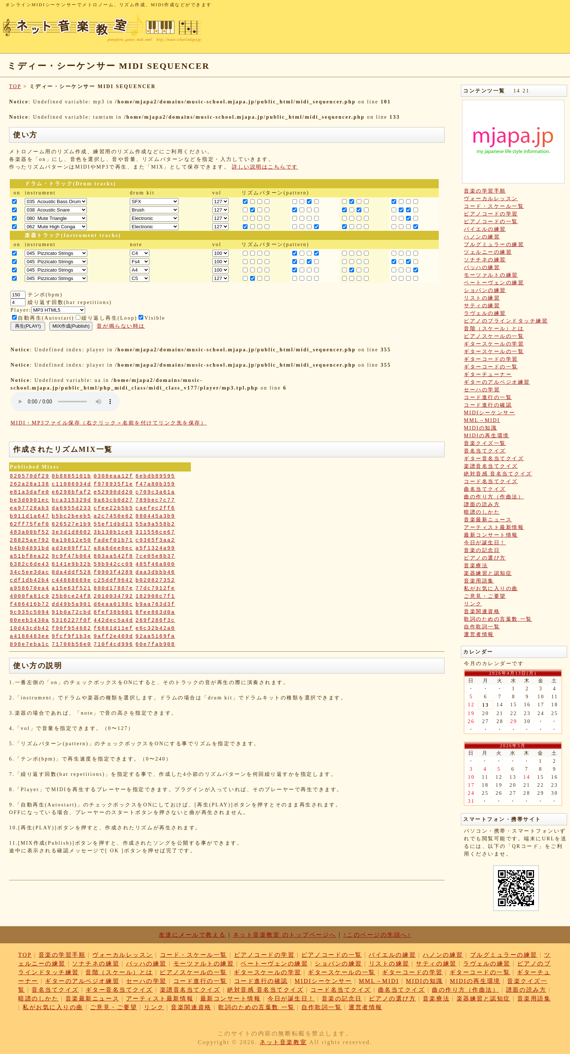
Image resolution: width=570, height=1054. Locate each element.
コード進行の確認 (488, 405)
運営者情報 (479, 634)
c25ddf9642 (113, 580)
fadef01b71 (113, 540)
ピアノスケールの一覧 (494, 336)
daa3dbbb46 (155, 572)
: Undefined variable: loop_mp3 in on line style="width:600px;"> (65, 401)
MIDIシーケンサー (489, 412)
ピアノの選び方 (485, 558)
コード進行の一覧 (488, 397)
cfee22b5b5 (113, 508)
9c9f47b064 (71, 556)
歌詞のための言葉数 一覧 (498, 619)
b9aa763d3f (155, 604)
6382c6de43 (29, 564)
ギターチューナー (488, 374)
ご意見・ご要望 (485, 596)
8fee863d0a (155, 612)
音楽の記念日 (482, 550)
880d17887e (113, 588)
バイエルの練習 (485, 229)
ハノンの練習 (482, 237)
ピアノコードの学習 (491, 214)
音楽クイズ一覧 (485, 443)
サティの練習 (482, 305)
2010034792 (113, 596)
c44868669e (71, 580)
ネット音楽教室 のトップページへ (284, 935)
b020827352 (155, 580)
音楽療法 (476, 565)
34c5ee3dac (29, 572)
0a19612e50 (71, 540)
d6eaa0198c (113, 604)
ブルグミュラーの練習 (494, 244)
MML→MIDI (482, 420)
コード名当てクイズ (491, 481)
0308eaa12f (113, 476)
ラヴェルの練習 (485, 313)
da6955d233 (71, 508)
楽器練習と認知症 (488, 573)
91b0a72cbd (71, 612)
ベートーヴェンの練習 (494, 282)
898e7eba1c (29, 644)
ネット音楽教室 (283, 1042)
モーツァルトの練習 (491, 275)
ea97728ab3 (29, 508)
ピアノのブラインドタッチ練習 (506, 321)
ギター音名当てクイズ (494, 458)
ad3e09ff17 (71, 548)
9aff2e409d (113, 636)
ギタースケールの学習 (494, 344)
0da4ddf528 (71, 572)
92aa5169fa (155, 636)
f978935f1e (113, 484)
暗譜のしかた (482, 512)
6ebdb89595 (155, 476)
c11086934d (71, 484)
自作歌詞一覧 (482, 626)
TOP (15, 86)
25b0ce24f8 (71, 596)
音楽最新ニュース (488, 519)
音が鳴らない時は (121, 326)
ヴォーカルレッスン (491, 198)
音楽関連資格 (482, 611)
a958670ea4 (29, 588)
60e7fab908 (155, 644)
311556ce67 (155, 532)
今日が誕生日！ (485, 542)
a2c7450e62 (113, 516)
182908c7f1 (155, 596)
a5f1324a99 (155, 548)
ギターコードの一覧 (491, 367)
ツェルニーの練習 (488, 252)
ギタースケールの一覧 (494, 351)
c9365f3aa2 (155, 540)
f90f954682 (71, 628)
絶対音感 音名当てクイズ (498, 474)
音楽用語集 (479, 581)
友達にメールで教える (192, 935)
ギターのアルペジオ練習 (497, 382)
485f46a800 (155, 564)
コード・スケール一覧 (494, 206)
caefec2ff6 (155, 508)
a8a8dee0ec (113, 548)
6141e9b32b (71, 564)
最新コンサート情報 (491, 535)
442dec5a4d (113, 620)
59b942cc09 (113, 564)
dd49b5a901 (71, 604)
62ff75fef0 (29, 524)
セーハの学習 (482, 389)
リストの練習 (482, 298)
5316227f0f (71, 620)
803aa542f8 (113, 556)
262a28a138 (29, 484)
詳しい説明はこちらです (265, 167)
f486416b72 (29, 604)
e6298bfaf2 (71, 492)
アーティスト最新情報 (494, 527)
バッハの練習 (482, 267)
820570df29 (29, 476)
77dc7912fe (155, 588)
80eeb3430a (29, 620)
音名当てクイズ (485, 451)
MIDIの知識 (480, 428)
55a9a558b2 (155, 524)
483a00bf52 (29, 532)
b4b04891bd (29, 548)
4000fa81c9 (29, 596)
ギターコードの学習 (491, 359)
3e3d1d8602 (71, 532)
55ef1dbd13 (113, 524)
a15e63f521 (71, 588)
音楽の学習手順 (485, 191)
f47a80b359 (155, 484)
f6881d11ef (113, 628)
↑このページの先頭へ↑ (377, 935)
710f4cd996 (113, 644)
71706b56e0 (71, 644)
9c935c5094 (29, 612)
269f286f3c (155, 620)
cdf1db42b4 (29, 580)
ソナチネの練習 (485, 259)
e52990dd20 (113, 492)
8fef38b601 (113, 612)
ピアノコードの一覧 (491, 221)
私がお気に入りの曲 (491, 588)
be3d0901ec (29, 500)
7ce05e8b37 (155, 556)
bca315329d (71, 500)
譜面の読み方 (482, 504)
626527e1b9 (71, 524)
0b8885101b (71, 476)
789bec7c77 (155, 500)
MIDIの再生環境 (486, 435)
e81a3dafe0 (29, 492)
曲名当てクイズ (485, 489)
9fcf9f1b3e (71, 636)
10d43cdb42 (29, 628)
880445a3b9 (155, 516)
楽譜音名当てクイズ (491, 466)
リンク (473, 604)
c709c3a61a (155, 492)
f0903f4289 (113, 572)
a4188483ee (29, 636)
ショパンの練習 (485, 290)
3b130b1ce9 (113, 532)
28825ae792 (29, 540)
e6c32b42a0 (155, 628)
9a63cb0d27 (113, 500)
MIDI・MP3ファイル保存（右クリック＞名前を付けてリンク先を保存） (108, 423)
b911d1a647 (29, 516)
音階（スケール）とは (494, 328)
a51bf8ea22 (29, 556)
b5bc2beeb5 (71, 516)
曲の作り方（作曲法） (494, 497)
